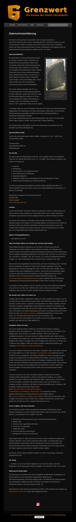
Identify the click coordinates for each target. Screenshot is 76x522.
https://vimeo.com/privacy (28, 313)
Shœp (32, 25)
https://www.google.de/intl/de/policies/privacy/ (24, 278)
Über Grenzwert (22, 25)
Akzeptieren (39, 517)
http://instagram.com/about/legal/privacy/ (29, 346)
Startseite (12, 25)
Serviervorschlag (59, 95)
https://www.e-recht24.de (17, 491)
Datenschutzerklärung (60, 514)
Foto (50, 97)
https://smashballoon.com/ (42, 353)
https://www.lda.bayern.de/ (17, 202)
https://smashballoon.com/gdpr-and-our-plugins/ (28, 396)
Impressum (40, 25)
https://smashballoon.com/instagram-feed (29, 391)
